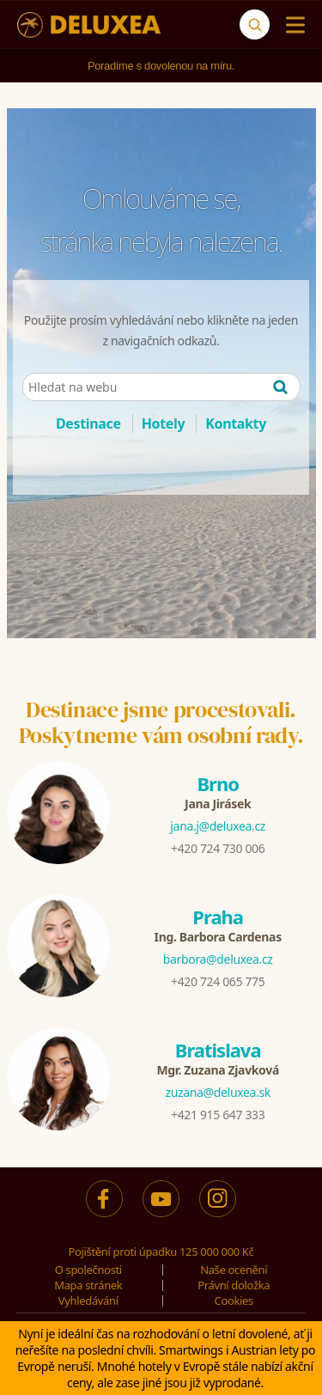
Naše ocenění (233, 1269)
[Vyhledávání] (255, 24)
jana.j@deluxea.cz (217, 826)
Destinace (88, 423)
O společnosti (88, 1269)
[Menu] (291, 25)
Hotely (163, 423)
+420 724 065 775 (217, 981)
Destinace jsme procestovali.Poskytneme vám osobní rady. (161, 722)
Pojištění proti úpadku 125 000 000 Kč (161, 1251)
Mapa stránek (88, 1285)
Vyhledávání (88, 1300)
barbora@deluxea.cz (218, 959)
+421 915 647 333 (217, 1114)
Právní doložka (233, 1285)
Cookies (234, 1300)
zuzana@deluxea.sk (218, 1092)
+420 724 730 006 (217, 848)
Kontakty (235, 423)
